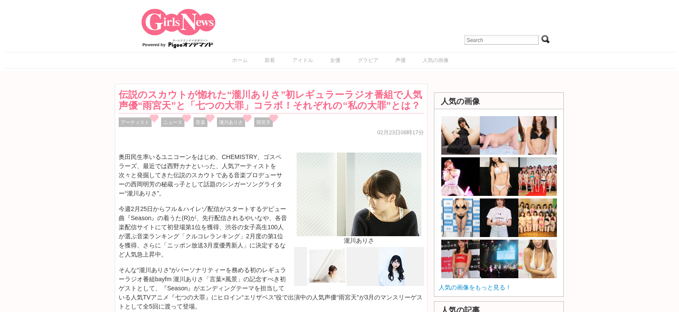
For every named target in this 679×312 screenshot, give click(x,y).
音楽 (200, 122)
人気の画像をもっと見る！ (475, 287)
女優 (335, 60)
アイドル (302, 60)
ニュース (172, 122)
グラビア (368, 60)
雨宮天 (263, 122)
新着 (270, 60)
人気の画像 (436, 60)
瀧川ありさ (231, 122)
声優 (400, 60)
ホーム (240, 60)
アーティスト (135, 122)
